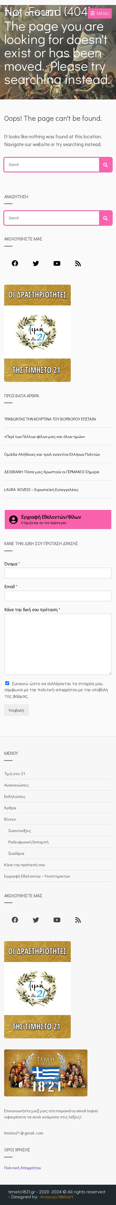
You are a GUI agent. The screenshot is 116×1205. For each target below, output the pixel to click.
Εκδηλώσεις (15, 796)
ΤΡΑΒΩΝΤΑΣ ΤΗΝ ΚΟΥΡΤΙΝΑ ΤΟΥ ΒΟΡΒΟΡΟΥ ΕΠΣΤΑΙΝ (50, 419)
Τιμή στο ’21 (14, 773)
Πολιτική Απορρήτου (22, 1167)
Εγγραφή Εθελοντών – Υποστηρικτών (37, 876)
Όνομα (12, 564)
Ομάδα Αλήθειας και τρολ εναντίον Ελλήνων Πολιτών (52, 454)
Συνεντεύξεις (19, 830)
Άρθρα (10, 807)
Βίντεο (10, 819)
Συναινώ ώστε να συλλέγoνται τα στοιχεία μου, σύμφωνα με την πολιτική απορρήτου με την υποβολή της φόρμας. (56, 689)
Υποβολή (16, 710)
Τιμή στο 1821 (30, 13)
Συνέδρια (16, 853)
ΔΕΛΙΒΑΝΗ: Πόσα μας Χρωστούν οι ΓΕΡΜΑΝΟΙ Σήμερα (51, 471)
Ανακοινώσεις (16, 785)
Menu (99, 13)
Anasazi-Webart (56, 1197)
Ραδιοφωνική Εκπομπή (28, 842)
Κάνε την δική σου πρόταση (32, 609)
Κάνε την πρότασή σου (24, 864)
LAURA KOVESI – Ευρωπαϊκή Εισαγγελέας (41, 489)
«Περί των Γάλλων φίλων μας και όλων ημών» (44, 436)
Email (10, 586)
